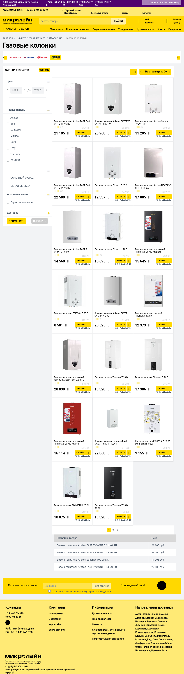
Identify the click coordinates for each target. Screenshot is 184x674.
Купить (80, 132)
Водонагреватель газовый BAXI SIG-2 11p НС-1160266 (111, 442)
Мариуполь (150, 635)
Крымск (139, 635)
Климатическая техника (31, 38)
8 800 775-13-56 (13, 616)
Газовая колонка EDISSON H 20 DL (71, 505)
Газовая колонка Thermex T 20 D (111, 377)
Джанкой (140, 624)
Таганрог (147, 646)
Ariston (14, 117)
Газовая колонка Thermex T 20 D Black (111, 506)
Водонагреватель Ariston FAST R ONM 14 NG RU (111, 314)
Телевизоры (56, 29)
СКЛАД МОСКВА (20, 185)
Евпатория (151, 624)
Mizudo (14, 135)
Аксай (138, 613)
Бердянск (152, 621)
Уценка (161, 29)
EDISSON (15, 129)
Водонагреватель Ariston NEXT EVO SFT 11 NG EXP (153, 186)
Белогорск (140, 621)
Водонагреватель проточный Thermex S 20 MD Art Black (150, 250)
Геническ (162, 621)
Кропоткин (159, 631)
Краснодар (153, 628)
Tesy (12, 148)
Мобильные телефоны (77, 29)
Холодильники (125, 29)
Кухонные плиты (145, 29)
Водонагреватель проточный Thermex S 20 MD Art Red (69, 442)
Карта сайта (55, 623)
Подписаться (101, 585)
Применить (16, 221)
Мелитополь (163, 635)
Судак (138, 646)
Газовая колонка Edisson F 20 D (111, 185)
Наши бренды (70, 13)
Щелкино (156, 650)
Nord (13, 141)
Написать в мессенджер (165, 2)
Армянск (139, 617)
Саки (155, 639)
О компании (55, 618)
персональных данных (99, 591)
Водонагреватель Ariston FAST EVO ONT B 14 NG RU (72, 186)
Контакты (146, 13)
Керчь (161, 624)
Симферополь (142, 642)
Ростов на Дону (143, 639)
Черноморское (142, 650)
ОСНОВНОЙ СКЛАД (22, 177)
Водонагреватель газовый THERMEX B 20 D (148, 314)
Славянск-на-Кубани (161, 642)
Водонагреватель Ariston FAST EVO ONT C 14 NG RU (112, 122)
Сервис (125, 13)
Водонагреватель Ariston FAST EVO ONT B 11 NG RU (72, 122)
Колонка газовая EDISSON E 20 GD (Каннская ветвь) (152, 442)
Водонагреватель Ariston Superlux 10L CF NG (152, 122)
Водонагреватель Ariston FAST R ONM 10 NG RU (70, 250)
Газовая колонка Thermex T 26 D (151, 377)
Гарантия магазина (21, 202)
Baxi (12, 123)
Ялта (164, 650)
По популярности (124, 72)
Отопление (55, 38)
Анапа (154, 613)
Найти (118, 21)
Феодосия (167, 646)
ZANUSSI (15, 160)
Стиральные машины (104, 29)
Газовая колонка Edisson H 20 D (111, 249)
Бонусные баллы (57, 629)
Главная (8, 38)
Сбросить (44, 70)
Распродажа (174, 29)
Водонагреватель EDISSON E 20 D (71, 313)
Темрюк (157, 646)
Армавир (163, 613)
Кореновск (140, 628)
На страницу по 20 (157, 72)
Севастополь (165, 639)
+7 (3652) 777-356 (14, 612)
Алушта (146, 613)
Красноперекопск (144, 631)
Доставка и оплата (99, 13)
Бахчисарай (161, 617)
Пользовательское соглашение (108, 638)
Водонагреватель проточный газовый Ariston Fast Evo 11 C (69, 378)
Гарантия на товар (101, 618)
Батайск (149, 617)
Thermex (15, 154)
